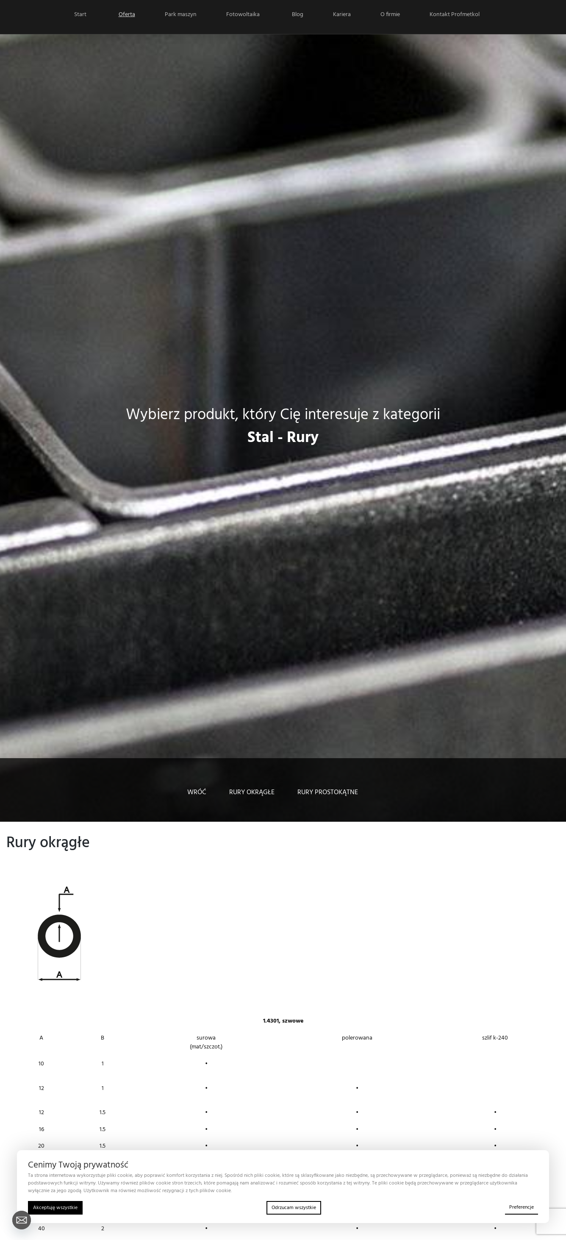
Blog (297, 14)
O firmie (390, 14)
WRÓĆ (196, 792)
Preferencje (521, 1207)
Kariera (342, 14)
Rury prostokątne (327, 792)
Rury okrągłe (252, 792)
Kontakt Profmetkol (455, 14)
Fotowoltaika (243, 14)
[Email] (21, 1220)
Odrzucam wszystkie (294, 1208)
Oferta (127, 14)
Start (80, 14)
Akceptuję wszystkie (55, 1208)
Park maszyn (181, 14)
